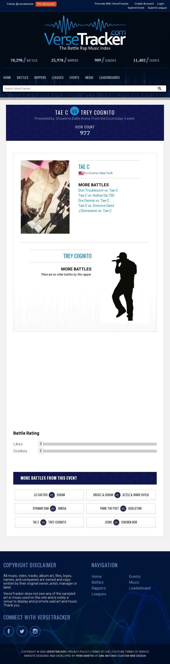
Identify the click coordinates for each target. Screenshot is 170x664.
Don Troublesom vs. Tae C (98, 190)
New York (106, 173)
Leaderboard (139, 588)
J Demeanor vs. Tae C (95, 211)
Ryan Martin (85, 655)
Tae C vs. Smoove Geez (96, 206)
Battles (22, 77)
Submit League (157, 7)
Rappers (40, 77)
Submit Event (136, 7)
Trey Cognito (77, 256)
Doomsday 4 (116, 118)
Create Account (144, 3)
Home (7, 77)
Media (89, 77)
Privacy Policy (78, 651)
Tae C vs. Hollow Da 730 (96, 195)
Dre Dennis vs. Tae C (93, 200)
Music (134, 582)
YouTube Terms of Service (130, 651)
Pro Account (46, 4)
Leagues (58, 77)
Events (74, 77)
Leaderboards (109, 77)
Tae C (83, 166)
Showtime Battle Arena (73, 118)
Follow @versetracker (20, 4)
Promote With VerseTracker (111, 3)
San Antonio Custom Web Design (122, 655)
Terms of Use (100, 651)
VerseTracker (56, 651)
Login (160, 3)
